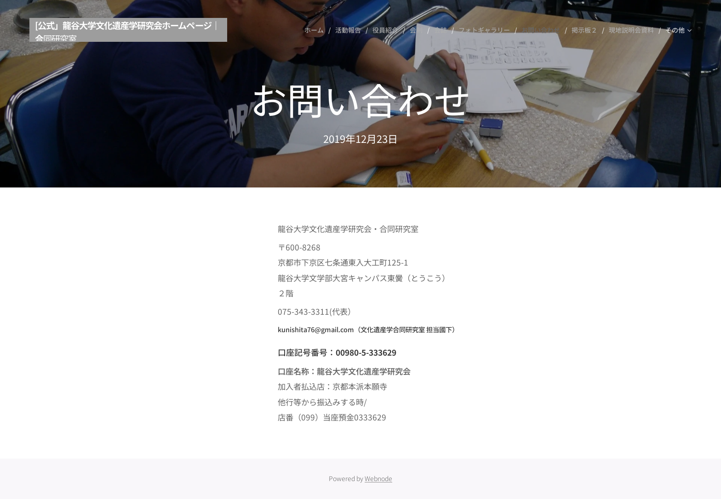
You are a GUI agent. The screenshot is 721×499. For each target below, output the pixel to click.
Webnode (378, 478)
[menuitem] (316, 29)
